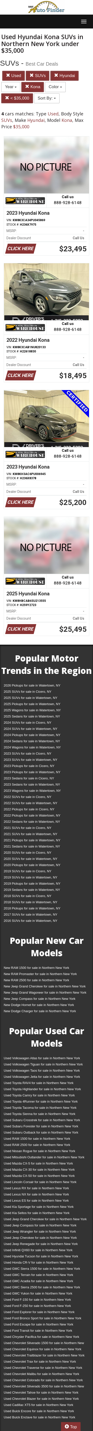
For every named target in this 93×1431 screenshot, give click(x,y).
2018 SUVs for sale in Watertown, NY (30, 902)
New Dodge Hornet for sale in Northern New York (39, 1005)
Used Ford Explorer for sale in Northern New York (39, 1312)
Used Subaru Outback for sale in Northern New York (41, 1132)
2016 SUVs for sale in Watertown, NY (30, 921)
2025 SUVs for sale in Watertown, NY (30, 698)
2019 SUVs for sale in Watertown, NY (30, 877)
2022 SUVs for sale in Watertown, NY (30, 803)
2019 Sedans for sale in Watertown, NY (32, 890)
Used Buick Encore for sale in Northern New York (39, 1411)
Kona (32, 86)
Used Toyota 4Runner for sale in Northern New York (41, 1101)
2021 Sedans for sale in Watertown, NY (32, 846)
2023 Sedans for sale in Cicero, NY (29, 778)
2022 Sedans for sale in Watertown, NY (32, 821)
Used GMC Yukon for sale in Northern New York (38, 1293)
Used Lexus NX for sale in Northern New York (36, 1194)
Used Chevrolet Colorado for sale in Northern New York (43, 1380)
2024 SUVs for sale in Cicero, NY (27, 722)
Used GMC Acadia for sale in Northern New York (38, 1281)
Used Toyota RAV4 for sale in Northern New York (38, 1083)
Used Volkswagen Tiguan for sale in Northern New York (43, 1064)
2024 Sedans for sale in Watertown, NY (32, 741)
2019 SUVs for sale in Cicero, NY (27, 871)
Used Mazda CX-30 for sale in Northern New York (39, 1169)
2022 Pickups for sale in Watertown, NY (32, 815)
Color (55, 86)
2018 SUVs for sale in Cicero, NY (27, 896)
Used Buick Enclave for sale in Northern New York (39, 1417)
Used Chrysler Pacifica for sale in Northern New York (41, 1337)
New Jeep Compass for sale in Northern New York (39, 999)
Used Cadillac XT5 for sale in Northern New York (38, 1405)
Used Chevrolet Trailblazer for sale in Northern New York (44, 1355)
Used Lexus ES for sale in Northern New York (36, 1200)
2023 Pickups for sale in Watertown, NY (32, 772)
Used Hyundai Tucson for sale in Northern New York (41, 1256)
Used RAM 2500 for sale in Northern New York (37, 1145)
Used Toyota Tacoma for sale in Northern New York (40, 1108)
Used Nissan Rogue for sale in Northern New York (39, 1151)
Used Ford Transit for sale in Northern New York (38, 1330)
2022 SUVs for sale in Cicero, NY (27, 797)
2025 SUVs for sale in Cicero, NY (27, 691)
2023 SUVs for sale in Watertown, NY (30, 760)
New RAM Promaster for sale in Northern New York (40, 974)
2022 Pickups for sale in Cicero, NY (29, 809)
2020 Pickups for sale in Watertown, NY (32, 865)
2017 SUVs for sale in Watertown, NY (30, 914)
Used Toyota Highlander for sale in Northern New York (42, 1089)
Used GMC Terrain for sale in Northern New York (38, 1275)
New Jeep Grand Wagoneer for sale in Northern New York (45, 992)
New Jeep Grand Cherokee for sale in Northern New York (45, 986)
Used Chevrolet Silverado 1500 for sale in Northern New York (44, 1344)
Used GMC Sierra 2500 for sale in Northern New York (42, 1287)
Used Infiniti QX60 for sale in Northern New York (38, 1250)
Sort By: (47, 98)
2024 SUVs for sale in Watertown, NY (30, 729)
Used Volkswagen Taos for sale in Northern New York (42, 1070)
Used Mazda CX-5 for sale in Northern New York (38, 1163)
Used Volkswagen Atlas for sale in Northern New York (42, 1058)
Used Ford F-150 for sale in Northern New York (37, 1299)
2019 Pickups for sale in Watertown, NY (32, 883)
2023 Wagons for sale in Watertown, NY (32, 791)
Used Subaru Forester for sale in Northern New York (41, 1126)
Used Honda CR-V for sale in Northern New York (38, 1262)
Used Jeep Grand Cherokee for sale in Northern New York (45, 1219)
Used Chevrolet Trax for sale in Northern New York (40, 1361)
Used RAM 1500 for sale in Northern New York (37, 1138)
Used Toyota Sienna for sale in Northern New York (39, 1114)
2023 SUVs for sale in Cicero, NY (27, 753)
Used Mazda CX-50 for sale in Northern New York (39, 1176)
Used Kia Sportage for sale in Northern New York (39, 1207)
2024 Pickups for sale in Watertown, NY (32, 735)
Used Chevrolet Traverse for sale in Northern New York (43, 1368)
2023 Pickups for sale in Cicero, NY (29, 766)
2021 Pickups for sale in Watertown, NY (32, 840)
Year (11, 86)
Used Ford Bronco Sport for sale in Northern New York (42, 1318)
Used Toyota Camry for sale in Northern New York (39, 1095)
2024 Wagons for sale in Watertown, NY (32, 747)
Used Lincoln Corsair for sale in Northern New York (40, 1182)
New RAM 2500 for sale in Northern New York (36, 980)
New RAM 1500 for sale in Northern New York (36, 968)
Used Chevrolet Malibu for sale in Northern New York (41, 1374)
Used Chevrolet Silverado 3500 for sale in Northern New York (44, 1387)
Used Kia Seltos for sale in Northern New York (36, 1213)
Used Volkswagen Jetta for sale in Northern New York (42, 1077)
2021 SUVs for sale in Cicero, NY (27, 828)
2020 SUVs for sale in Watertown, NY (30, 859)
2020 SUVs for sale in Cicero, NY (27, 852)
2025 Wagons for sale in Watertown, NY (32, 710)
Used (13, 75)
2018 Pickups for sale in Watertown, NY (32, 908)
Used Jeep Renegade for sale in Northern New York (41, 1244)
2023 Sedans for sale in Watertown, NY (32, 784)
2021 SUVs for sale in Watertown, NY (30, 834)
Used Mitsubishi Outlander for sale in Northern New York (44, 1157)
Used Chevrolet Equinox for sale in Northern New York (42, 1349)
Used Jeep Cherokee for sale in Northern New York (40, 1238)
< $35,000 (17, 98)
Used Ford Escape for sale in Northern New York (38, 1324)
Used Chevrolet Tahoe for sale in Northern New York (41, 1392)
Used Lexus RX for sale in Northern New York (36, 1188)
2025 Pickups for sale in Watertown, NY (32, 704)
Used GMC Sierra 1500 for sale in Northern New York (42, 1269)
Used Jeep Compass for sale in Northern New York (40, 1225)
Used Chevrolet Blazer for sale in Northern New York (41, 1399)
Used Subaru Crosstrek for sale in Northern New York (42, 1120)
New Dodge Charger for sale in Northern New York (40, 1011)
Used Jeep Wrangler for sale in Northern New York (40, 1231)
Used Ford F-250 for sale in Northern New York (37, 1306)
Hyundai (64, 75)
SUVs (38, 75)
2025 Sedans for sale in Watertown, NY (32, 716)
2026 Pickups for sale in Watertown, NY (32, 685)
